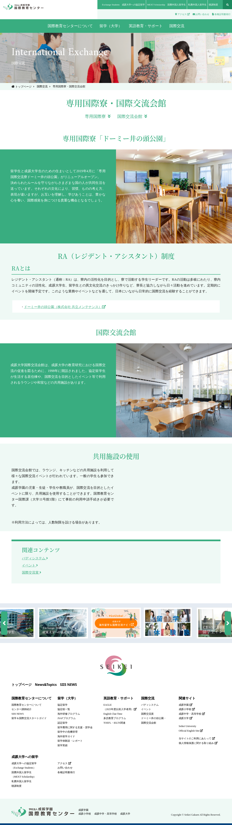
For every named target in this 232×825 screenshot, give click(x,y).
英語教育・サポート (118, 698)
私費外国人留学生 (197, 4)
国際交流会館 (132, 116)
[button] (4, 623)
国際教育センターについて (31, 698)
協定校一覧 (63, 709)
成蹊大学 (185, 718)
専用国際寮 (98, 116)
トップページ (21, 86)
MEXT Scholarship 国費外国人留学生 (166, 4)
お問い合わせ (201, 14)
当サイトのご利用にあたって (197, 738)
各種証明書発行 (221, 14)
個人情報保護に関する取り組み (198, 743)
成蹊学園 (185, 704)
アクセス (182, 14)
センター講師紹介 (21, 709)
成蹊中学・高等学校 (192, 713)
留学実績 (62, 745)
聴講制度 (213, 4)
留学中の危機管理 (67, 731)
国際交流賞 (31, 572)
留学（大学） (67, 698)
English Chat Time (112, 713)
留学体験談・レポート (70, 740)
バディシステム (35, 558)
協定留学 (62, 704)
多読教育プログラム (114, 718)
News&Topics (46, 684)
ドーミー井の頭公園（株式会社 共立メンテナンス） (65, 307)
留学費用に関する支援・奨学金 (75, 727)
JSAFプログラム (66, 718)
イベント (30, 565)
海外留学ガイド (66, 736)
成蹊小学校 (187, 709)
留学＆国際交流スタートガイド (29, 718)
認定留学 (62, 722)
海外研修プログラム (68, 713)
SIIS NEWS (68, 684)
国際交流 (41, 86)
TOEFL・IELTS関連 (114, 722)
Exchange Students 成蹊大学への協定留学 (123, 4)
